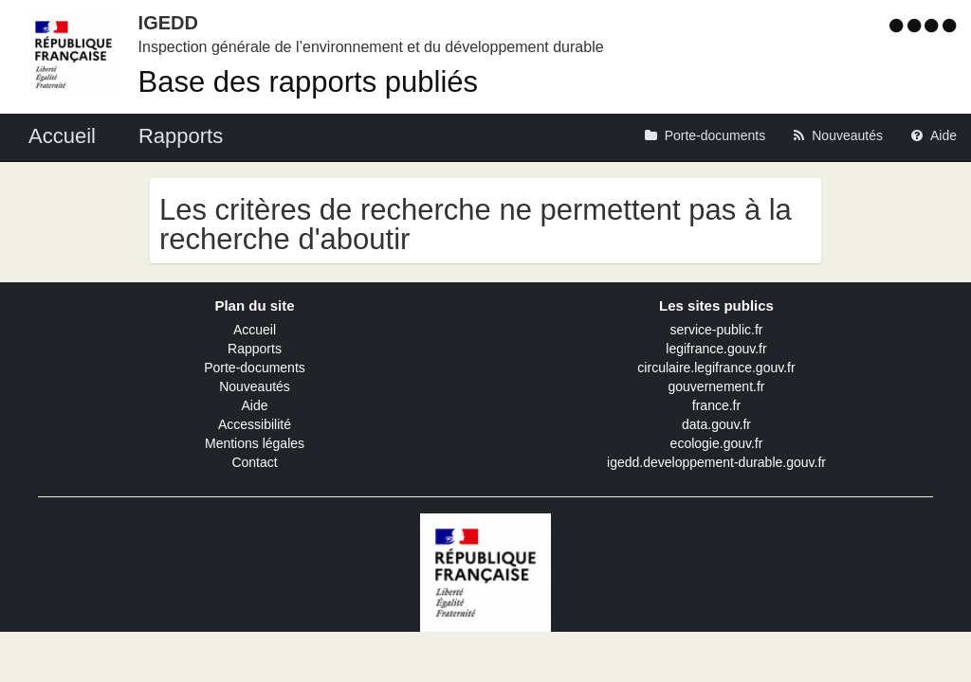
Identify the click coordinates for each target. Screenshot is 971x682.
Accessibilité (254, 424)
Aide (254, 405)
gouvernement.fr (717, 386)
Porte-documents (254, 367)
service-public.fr (715, 329)
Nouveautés (254, 386)
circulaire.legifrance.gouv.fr (716, 367)
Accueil (254, 329)
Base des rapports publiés (308, 82)
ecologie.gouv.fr (716, 443)
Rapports (255, 348)
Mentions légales (254, 443)
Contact (254, 462)
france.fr (716, 405)
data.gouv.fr (716, 424)
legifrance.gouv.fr (716, 348)
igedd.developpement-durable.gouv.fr (716, 462)
